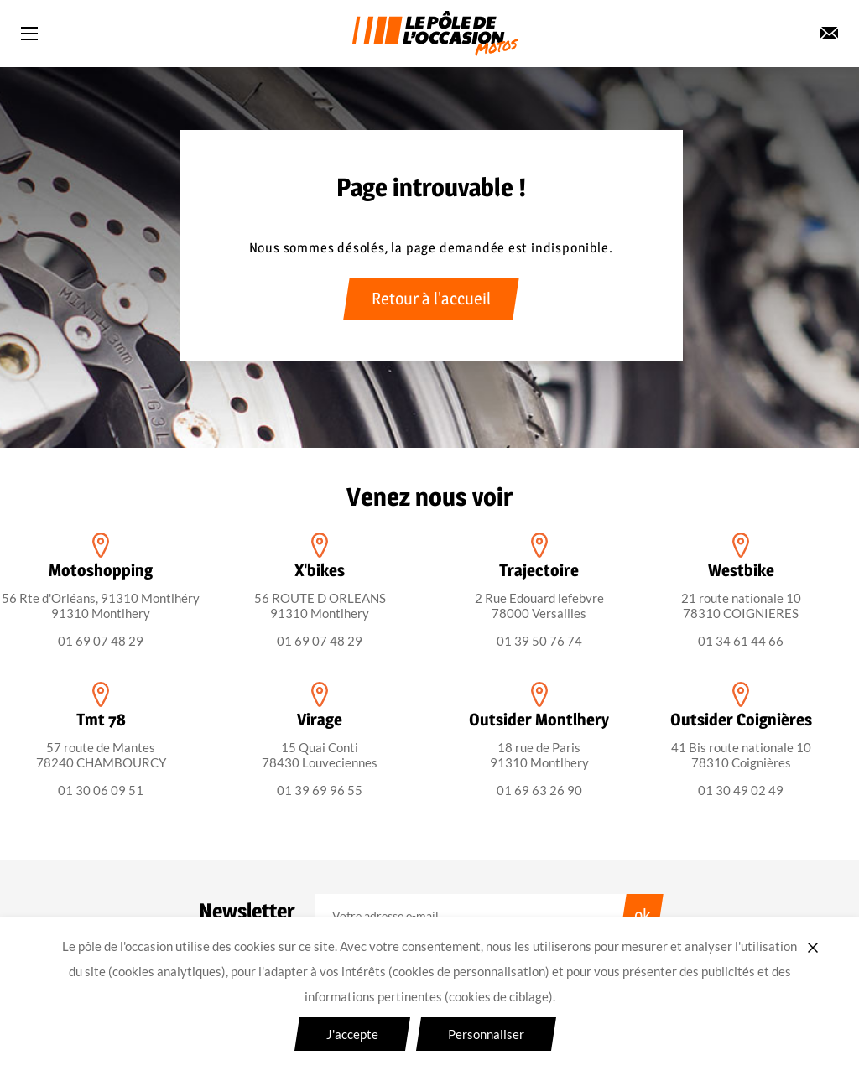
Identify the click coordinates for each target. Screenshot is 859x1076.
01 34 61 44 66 (741, 640)
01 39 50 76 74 (539, 640)
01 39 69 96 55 (319, 790)
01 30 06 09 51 (100, 790)
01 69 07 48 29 (100, 640)
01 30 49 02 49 (741, 790)
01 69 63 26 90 (539, 790)
